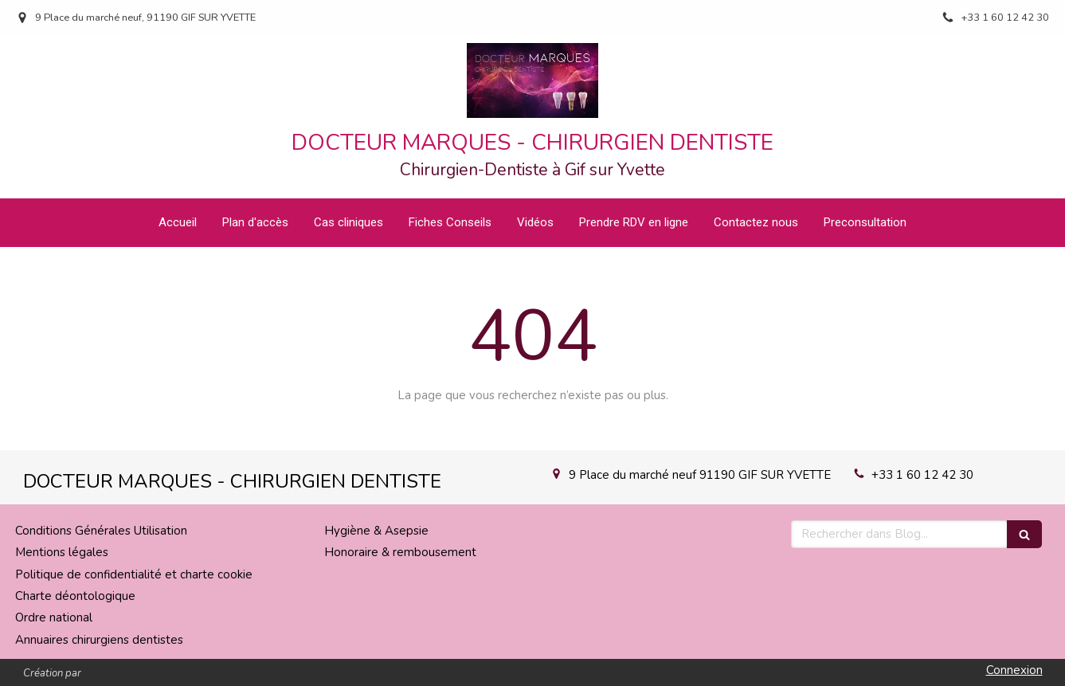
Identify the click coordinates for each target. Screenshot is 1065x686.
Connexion (1014, 670)
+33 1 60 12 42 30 (922, 475)
